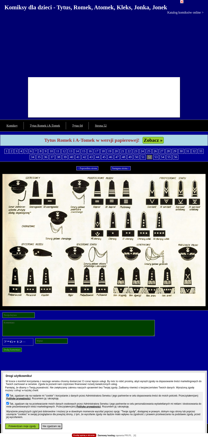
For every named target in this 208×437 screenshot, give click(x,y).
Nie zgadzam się (52, 426)
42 (84, 157)
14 (77, 151)
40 (71, 157)
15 (83, 151)
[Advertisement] (104, 44)
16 (90, 151)
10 (51, 151)
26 (155, 151)
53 (156, 157)
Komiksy (12, 125)
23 (135, 151)
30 (181, 151)
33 (200, 151)
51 (143, 157)
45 (104, 157)
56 (175, 157)
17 (96, 151)
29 (174, 151)
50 (136, 157)
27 (161, 151)
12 (64, 151)
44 (97, 157)
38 (58, 157)
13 (70, 151)
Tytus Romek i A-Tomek (45, 125)
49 (130, 157)
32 (194, 151)
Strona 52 (101, 125)
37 (52, 157)
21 (122, 151)
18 (103, 151)
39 (65, 157)
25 (148, 151)
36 (45, 157)
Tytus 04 (77, 125)
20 (116, 151)
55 (169, 157)
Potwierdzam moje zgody (22, 426)
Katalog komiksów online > (185, 12)
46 (110, 157)
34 (32, 157)
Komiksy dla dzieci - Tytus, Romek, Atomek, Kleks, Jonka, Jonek (85, 7)
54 (162, 157)
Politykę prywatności (18, 398)
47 (117, 157)
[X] (134, 435)
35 (39, 157)
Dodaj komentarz (12, 349)
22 (129, 151)
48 (123, 157)
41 (78, 157)
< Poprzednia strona (87, 168)
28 (168, 151)
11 (57, 151)
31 (187, 151)
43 (91, 157)
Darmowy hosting (106, 435)
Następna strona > (121, 168)
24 (142, 151)
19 (109, 151)
